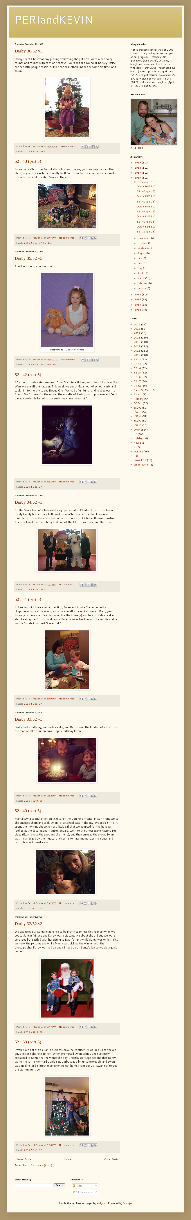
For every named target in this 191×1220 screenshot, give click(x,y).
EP (40, 242)
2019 (138, 162)
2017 (138, 172)
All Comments (82, 1192)
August (141, 253)
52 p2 (137, 359)
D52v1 (138, 403)
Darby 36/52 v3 (28, 51)
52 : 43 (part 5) (28, 161)
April (140, 273)
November (143, 238)
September (144, 248)
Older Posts (111, 1159)
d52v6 (137, 425)
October (142, 243)
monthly (51, 364)
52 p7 (137, 381)
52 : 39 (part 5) (28, 1041)
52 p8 (137, 386)
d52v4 (137, 416)
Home (67, 1159)
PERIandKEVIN (54, 19)
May (140, 268)
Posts (77, 1186)
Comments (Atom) (41, 1165)
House (137, 443)
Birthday (138, 399)
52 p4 (137, 368)
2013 (138, 304)
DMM (42, 151)
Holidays (48, 242)
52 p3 (137, 364)
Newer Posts (23, 1159)
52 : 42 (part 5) (28, 374)
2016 (27, 151)
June (140, 263)
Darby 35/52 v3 (28, 258)
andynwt (102, 1203)
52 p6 (137, 377)
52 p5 (34, 242)
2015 (138, 294)
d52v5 (137, 421)
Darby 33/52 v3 (28, 719)
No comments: (68, 146)
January (142, 288)
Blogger (127, 1203)
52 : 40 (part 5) (28, 810)
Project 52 (140, 460)
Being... (138, 394)
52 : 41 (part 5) (28, 599)
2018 (138, 168)
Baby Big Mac (142, 390)
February (142, 283)
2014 (138, 299)
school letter (141, 464)
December (143, 182)
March (141, 278)
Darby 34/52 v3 (28, 502)
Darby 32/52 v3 (28, 923)
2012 (138, 309)
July (140, 258)
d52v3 (34, 151)
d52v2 (137, 408)
